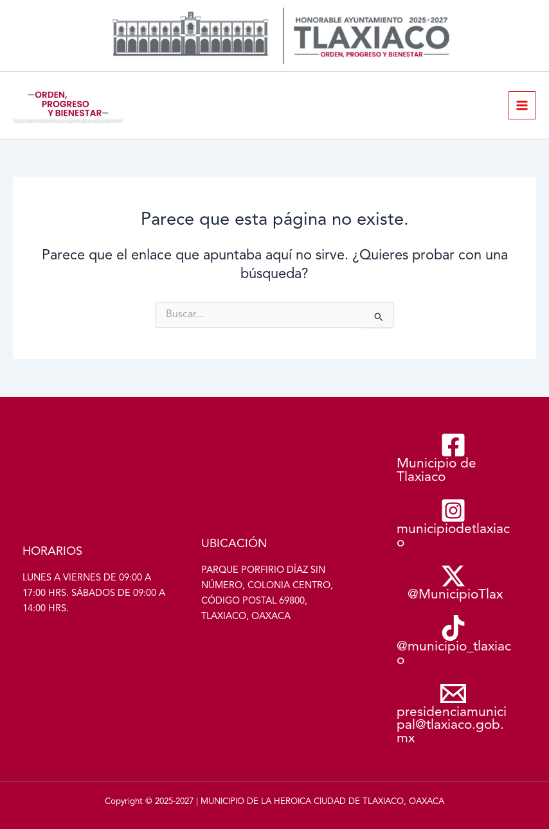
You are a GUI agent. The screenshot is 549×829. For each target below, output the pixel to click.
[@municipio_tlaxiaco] (453, 641)
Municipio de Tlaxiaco (17, 123)
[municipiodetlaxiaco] (453, 524)
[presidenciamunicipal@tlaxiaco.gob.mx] (453, 713)
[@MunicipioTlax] (453, 583)
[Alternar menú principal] (522, 105)
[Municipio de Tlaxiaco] (453, 458)
